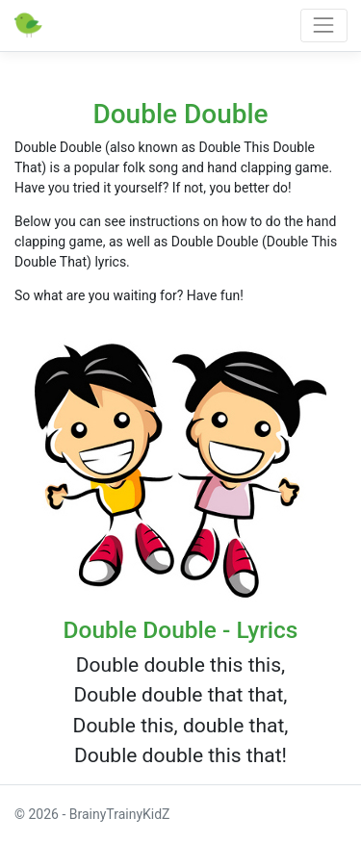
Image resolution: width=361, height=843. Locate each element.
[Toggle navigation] (324, 25)
